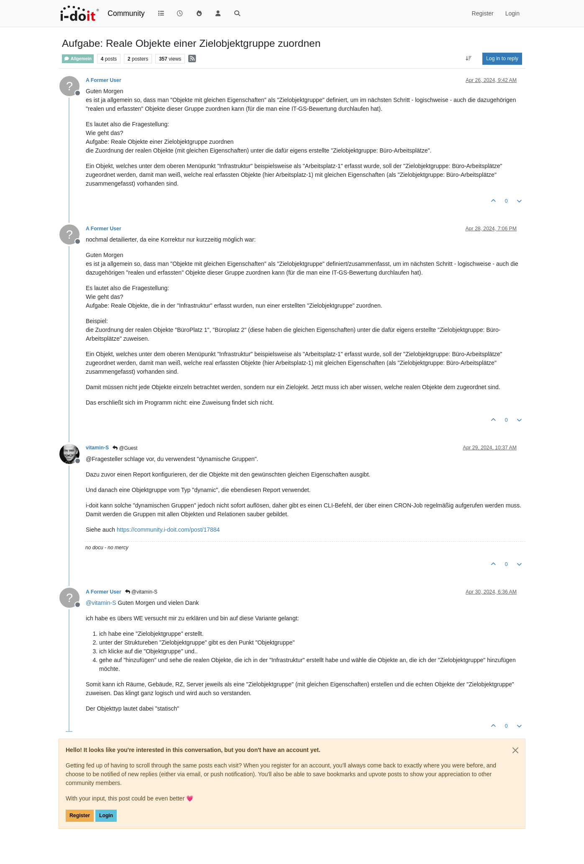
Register (79, 815)
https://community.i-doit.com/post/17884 (168, 529)
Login (106, 815)
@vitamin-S (141, 592)
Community (126, 13)
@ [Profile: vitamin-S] (101, 602)
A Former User (103, 80)
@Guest (125, 448)
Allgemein (78, 58)
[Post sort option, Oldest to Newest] (469, 58)
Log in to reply (502, 58)
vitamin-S (97, 448)
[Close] (515, 750)
